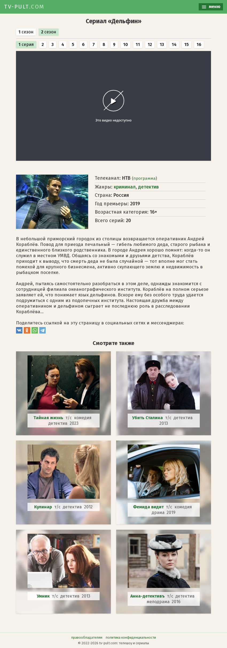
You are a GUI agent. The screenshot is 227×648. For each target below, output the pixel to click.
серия (26, 44)
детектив (148, 187)
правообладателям (86, 637)
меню (210, 7)
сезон (25, 31)
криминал (125, 187)
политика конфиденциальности (131, 637)
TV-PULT (24, 6)
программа (144, 178)
